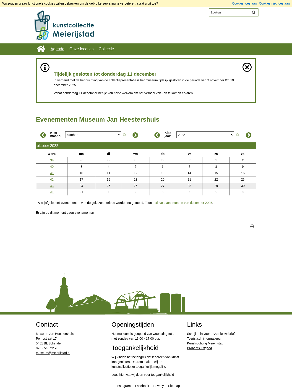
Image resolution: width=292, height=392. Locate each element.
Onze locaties (82, 49)
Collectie (106, 49)
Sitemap (174, 386)
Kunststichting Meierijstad (205, 344)
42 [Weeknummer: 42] (52, 179)
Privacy (158, 386)
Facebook (142, 386)
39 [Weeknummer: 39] (52, 160)
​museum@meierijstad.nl (53, 353)
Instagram (124, 386)
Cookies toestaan (244, 3)
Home (41, 49)
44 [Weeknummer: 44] (52, 192)
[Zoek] (253, 12)
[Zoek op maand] (124, 134)
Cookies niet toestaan (274, 3)
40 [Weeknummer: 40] (52, 166)
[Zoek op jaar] (237, 134)
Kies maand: (56, 134)
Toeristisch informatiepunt (205, 339)
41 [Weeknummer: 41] (52, 173)
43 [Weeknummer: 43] (52, 186)
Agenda (57, 49)
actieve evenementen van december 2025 (183, 203)
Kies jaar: (167, 134)
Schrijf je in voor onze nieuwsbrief (211, 334)
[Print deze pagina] (252, 226)
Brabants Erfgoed (199, 348)
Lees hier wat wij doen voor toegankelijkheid (143, 375)
